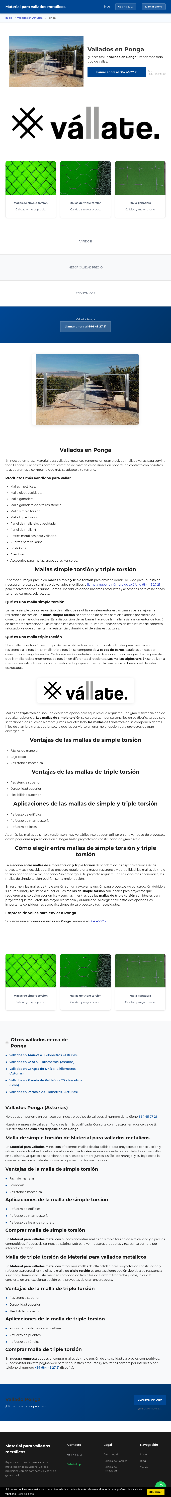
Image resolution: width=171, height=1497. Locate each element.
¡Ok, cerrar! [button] (155, 1492)
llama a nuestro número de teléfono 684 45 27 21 (123, 584)
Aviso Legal (111, 1454)
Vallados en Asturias (29, 17)
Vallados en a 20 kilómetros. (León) (46, 1082)
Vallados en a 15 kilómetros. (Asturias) (41, 1062)
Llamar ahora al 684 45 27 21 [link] (116, 72)
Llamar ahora (153, 6)
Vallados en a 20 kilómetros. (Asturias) (43, 1092)
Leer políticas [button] (26, 1493)
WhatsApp (74, 1464)
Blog (107, 6)
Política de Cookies (115, 1460)
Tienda (144, 1467)
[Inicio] (35, 7)
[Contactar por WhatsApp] (160, 1486)
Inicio (8, 17)
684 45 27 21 (125, 6)
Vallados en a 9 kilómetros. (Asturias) (43, 1055)
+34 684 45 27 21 (47, 1367)
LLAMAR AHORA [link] (150, 1399)
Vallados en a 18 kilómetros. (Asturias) (42, 1071)
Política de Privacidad (110, 1468)
